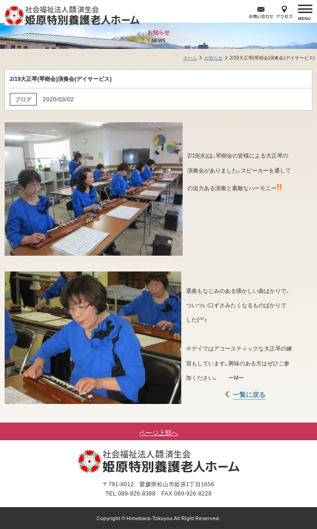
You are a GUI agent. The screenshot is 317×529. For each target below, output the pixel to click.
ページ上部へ (158, 432)
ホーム (190, 57)
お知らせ (213, 57)
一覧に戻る (249, 394)
